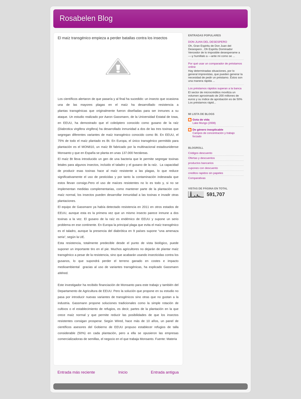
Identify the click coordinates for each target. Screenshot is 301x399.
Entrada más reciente (76, 372)
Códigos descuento (200, 153)
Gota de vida (201, 119)
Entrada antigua (165, 372)
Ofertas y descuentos (201, 158)
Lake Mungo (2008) (204, 123)
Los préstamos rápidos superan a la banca (214, 88)
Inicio (123, 372)
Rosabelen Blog (86, 18)
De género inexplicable (208, 129)
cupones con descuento (203, 168)
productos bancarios (201, 163)
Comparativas (196, 178)
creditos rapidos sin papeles (205, 173)
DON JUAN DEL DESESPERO (207, 41)
